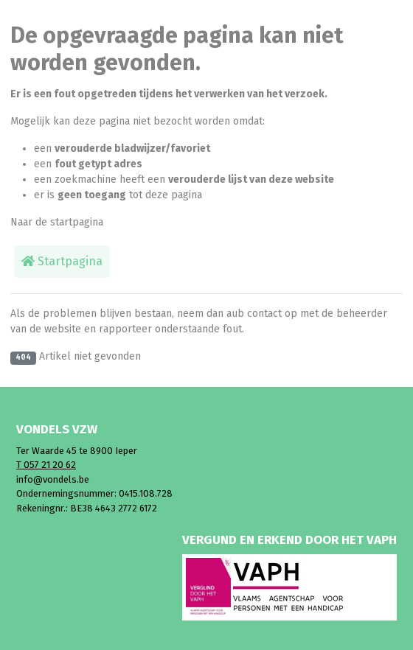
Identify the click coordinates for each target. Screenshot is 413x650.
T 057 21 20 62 (46, 464)
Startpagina (62, 261)
